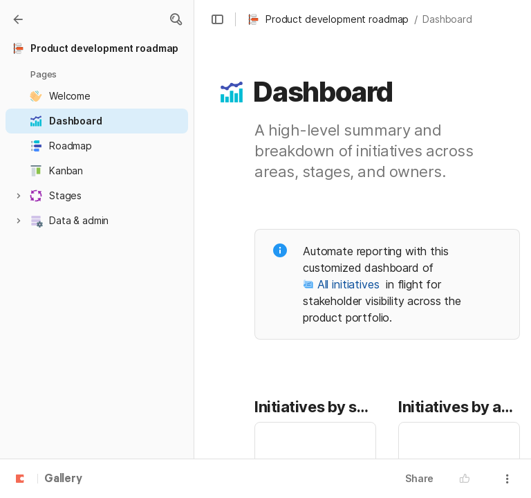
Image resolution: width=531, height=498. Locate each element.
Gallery (63, 479)
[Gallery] (18, 19)
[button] (175, 19)
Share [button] (419, 478)
